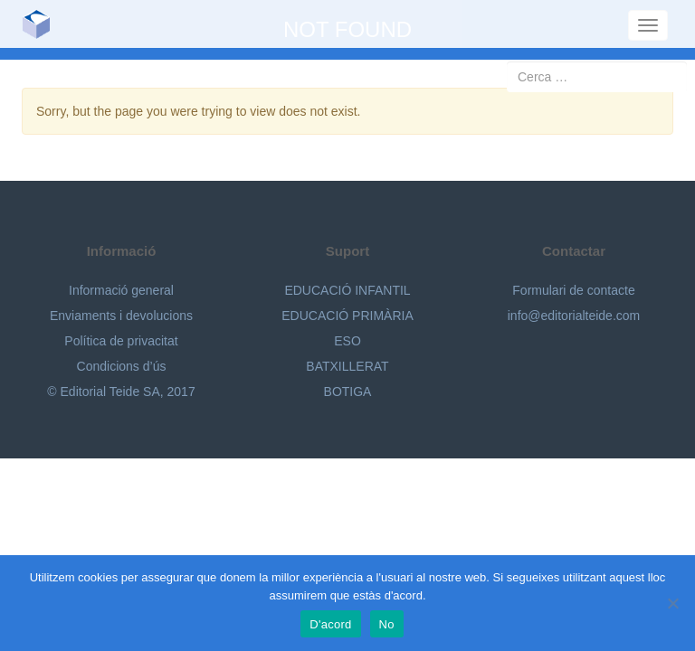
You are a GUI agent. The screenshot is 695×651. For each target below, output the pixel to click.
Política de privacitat (120, 341)
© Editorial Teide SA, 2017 (121, 391)
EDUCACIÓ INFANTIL (347, 290)
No (387, 624)
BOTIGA (348, 391)
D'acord (330, 624)
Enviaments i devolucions (121, 315)
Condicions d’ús (122, 366)
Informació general (121, 290)
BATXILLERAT (347, 366)
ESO (347, 341)
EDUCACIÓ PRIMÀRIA (347, 315)
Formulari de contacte (573, 290)
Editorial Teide (43, 24)
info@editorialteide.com (574, 315)
